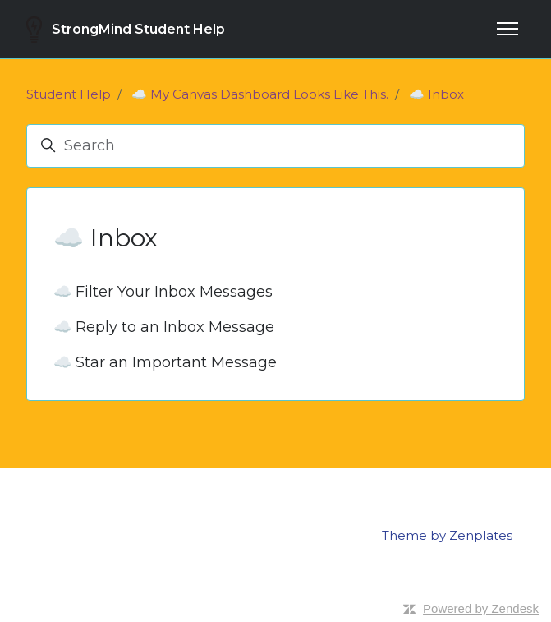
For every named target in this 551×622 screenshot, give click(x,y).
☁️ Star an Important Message (165, 362)
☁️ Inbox (436, 94)
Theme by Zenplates (447, 535)
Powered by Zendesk (481, 608)
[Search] (275, 146)
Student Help (68, 94)
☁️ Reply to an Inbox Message (163, 327)
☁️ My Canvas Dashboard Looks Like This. (259, 94)
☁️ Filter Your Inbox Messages (163, 292)
